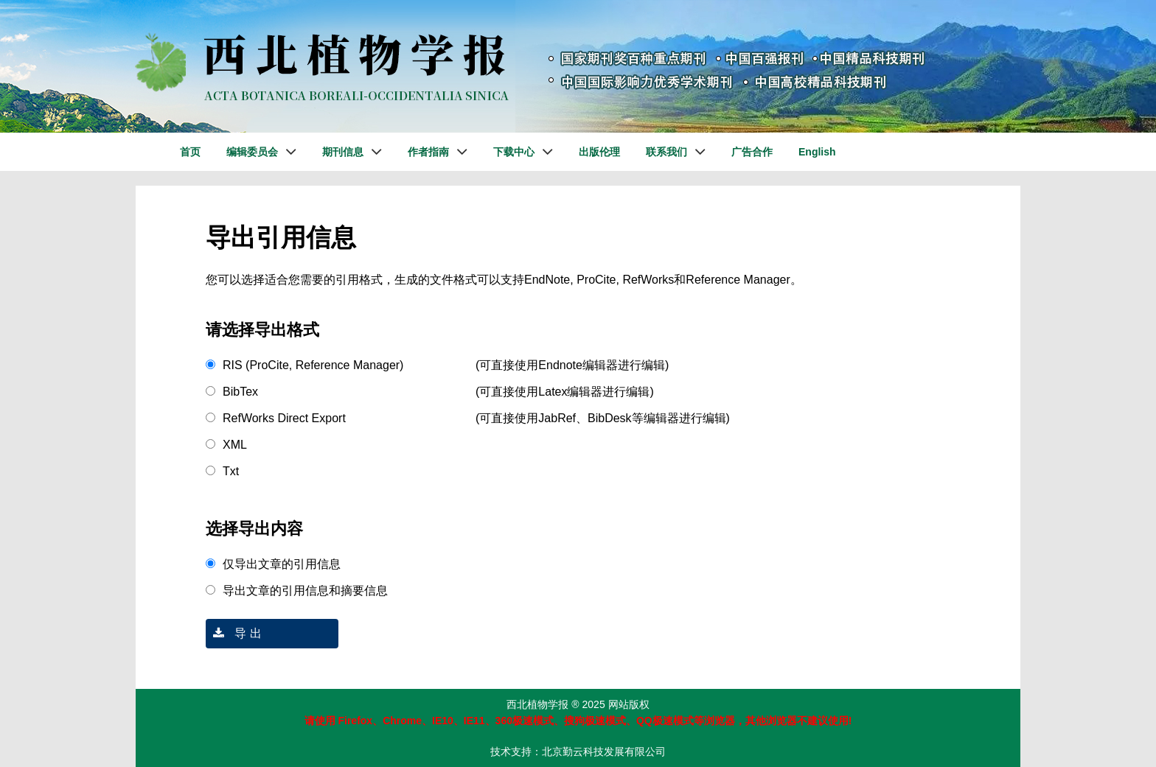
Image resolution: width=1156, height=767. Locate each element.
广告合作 (752, 152)
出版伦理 (599, 152)
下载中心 (514, 152)
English (817, 152)
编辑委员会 (252, 152)
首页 (190, 152)
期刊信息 (342, 152)
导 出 (234, 633)
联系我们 (666, 152)
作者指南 (428, 152)
